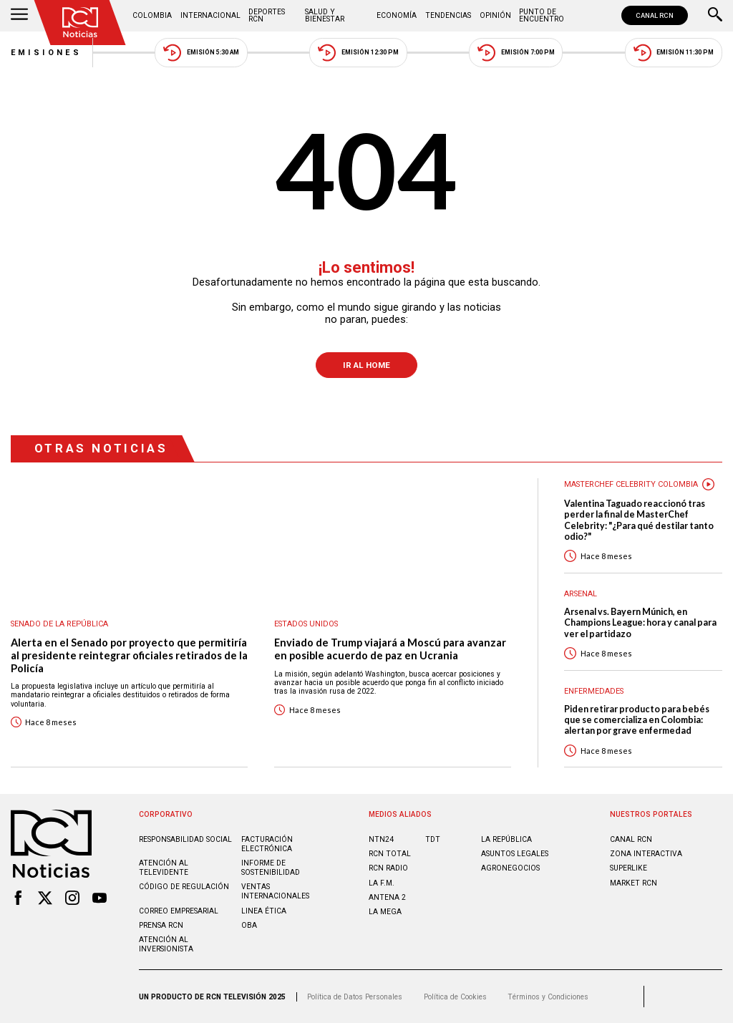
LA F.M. (381, 883)
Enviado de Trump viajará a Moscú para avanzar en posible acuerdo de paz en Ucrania (390, 648)
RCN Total (390, 853)
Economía (397, 15)
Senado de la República (59, 624)
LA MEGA (385, 911)
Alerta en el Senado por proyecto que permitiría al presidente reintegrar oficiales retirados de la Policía (129, 655)
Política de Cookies (455, 997)
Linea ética (263, 911)
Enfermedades (593, 691)
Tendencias (448, 15)
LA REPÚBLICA (506, 839)
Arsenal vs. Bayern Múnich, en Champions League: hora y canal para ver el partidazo (640, 622)
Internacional (210, 15)
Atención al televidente (163, 867)
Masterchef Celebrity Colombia (631, 484)
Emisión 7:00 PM (515, 53)
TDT (432, 839)
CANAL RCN (655, 15)
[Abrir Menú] (19, 16)
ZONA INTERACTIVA (646, 853)
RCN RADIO (388, 868)
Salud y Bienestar (324, 15)
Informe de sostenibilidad (270, 867)
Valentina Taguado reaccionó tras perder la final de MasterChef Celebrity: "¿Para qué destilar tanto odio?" (639, 520)
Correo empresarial (178, 911)
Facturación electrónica (267, 844)
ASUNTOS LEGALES (514, 853)
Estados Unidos (306, 624)
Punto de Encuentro (541, 15)
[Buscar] (715, 15)
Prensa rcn (161, 925)
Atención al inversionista (166, 944)
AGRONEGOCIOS (510, 868)
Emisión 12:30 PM (358, 53)
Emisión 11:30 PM (674, 53)
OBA (249, 925)
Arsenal (580, 593)
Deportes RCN (266, 15)
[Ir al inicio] (80, 22)
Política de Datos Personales (354, 997)
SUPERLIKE (628, 868)
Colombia (152, 15)
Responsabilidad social (185, 839)
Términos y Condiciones (548, 997)
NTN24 (381, 839)
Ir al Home (366, 365)
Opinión (495, 15)
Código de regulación (184, 886)
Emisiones (46, 52)
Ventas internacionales (275, 891)
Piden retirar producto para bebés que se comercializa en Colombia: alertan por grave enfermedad (636, 720)
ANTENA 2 (387, 897)
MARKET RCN (633, 883)
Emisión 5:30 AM (200, 53)
